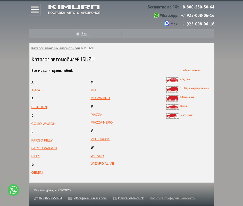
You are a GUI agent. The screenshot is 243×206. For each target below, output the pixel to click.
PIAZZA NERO (102, 122)
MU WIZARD (100, 98)
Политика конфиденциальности (172, 198)
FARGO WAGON (44, 148)
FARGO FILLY (42, 140)
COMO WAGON (43, 124)
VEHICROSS (101, 139)
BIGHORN (39, 107)
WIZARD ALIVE (102, 163)
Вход (85, 33)
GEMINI (37, 172)
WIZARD (97, 156)
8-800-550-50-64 (198, 7)
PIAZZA (97, 115)
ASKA (35, 90)
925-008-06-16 (200, 15)
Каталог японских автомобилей (55, 48)
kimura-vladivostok (131, 198)
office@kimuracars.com (90, 198)
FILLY (35, 156)
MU (93, 90)
